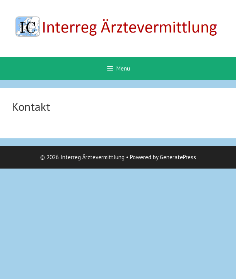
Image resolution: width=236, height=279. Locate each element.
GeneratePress (178, 157)
